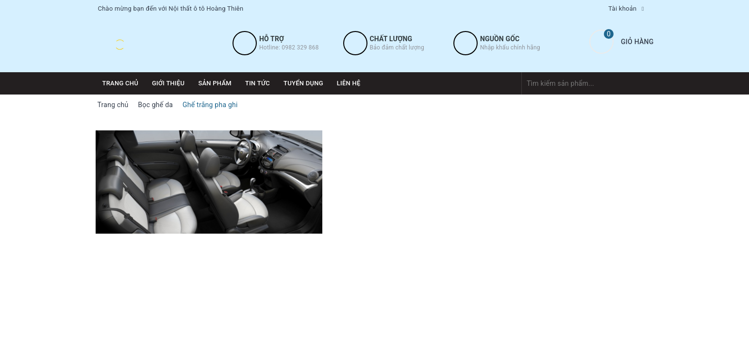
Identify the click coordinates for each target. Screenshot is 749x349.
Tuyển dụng (303, 83)
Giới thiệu (168, 83)
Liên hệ (349, 83)
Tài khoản (622, 8)
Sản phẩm (215, 83)
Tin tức (257, 83)
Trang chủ (120, 83)
